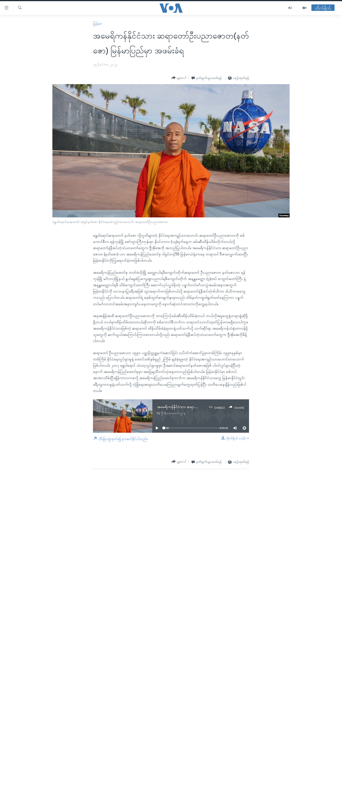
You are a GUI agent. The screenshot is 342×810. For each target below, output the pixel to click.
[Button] (178, 78)
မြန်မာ (97, 23)
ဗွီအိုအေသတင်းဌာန (173, 413)
